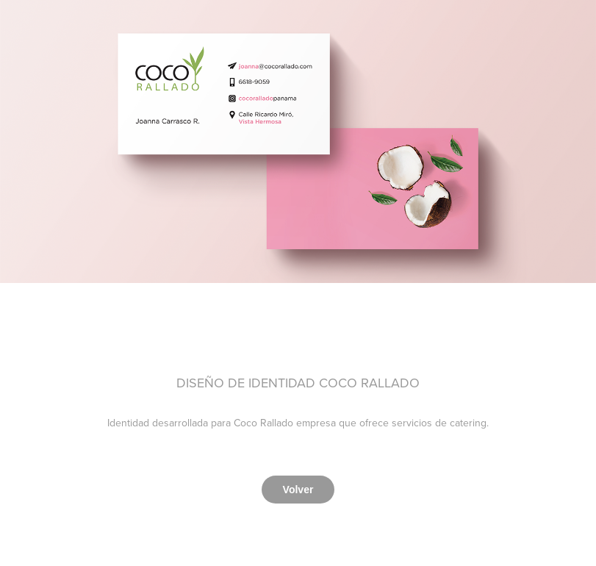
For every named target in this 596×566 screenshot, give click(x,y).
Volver (298, 489)
